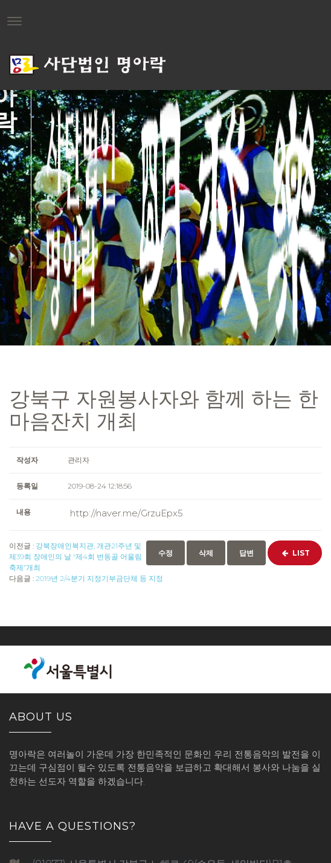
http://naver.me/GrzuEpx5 (126, 513)
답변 (246, 552)
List (295, 552)
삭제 (206, 552)
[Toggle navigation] (14, 21)
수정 (165, 552)
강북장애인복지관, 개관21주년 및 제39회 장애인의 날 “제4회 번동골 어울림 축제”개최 (75, 556)
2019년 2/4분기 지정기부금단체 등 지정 (99, 578)
